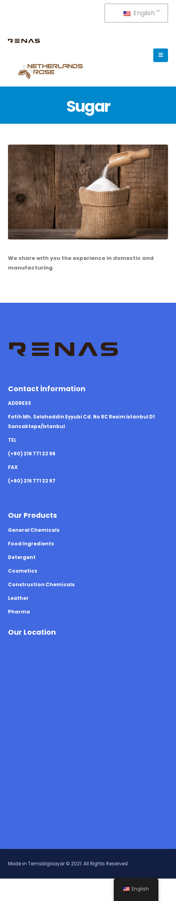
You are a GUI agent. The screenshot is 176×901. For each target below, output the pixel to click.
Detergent (22, 557)
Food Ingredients (31, 544)
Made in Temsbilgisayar (36, 864)
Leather (18, 598)
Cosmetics (22, 571)
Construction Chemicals (41, 584)
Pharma (19, 612)
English (139, 13)
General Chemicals (33, 530)
